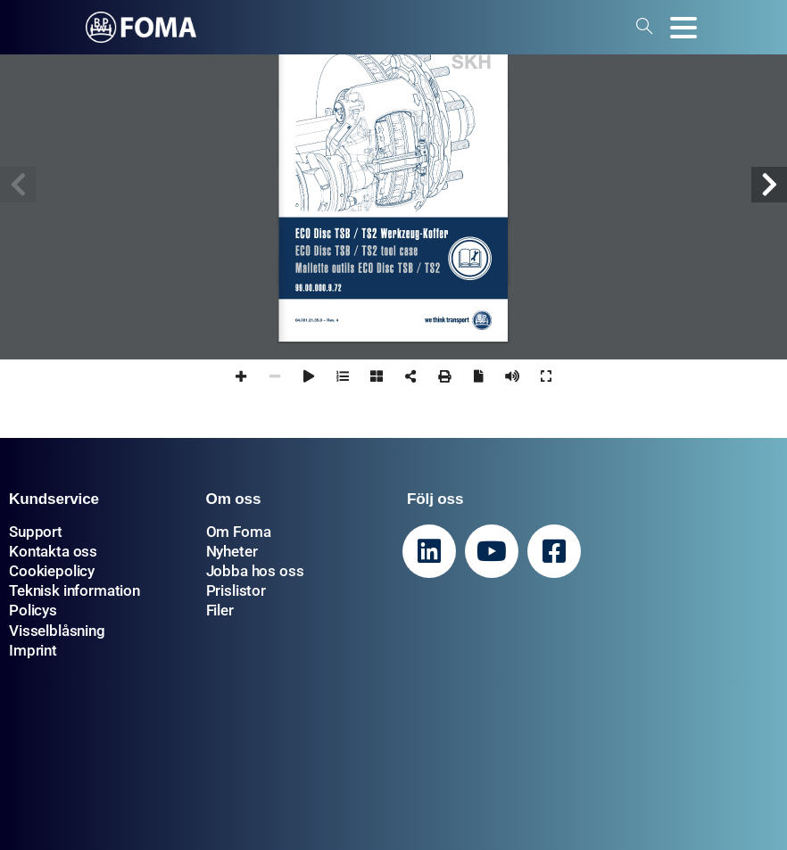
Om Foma (238, 532)
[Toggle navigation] (683, 27)
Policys (33, 610)
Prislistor (236, 590)
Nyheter (232, 551)
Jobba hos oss (255, 571)
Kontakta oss (53, 551)
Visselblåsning (57, 631)
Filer (220, 610)
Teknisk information (74, 590)
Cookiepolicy (52, 571)
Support (35, 532)
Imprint (33, 650)
